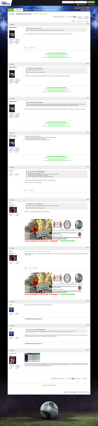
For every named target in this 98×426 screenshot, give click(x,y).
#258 (88, 300)
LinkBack (73, 21)
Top (88, 392)
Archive (65, 392)
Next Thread (53, 385)
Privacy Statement (72, 392)
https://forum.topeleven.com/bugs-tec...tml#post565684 (37, 251)
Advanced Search (85, 10)
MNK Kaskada (31, 267)
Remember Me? (82, 4)
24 (70, 16)
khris (30, 190)
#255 (88, 166)
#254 (88, 132)
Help (89, 4)
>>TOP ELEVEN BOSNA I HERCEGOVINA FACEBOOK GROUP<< (57, 57)
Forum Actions (36, 9)
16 (68, 16)
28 (78, 16)
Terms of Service (82, 392)
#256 (88, 199)
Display (86, 21)
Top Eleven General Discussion (24, 14)
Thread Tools (80, 21)
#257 (88, 247)
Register (93, 4)
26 (74, 16)
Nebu (30, 47)
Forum (10, 9)
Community (28, 9)
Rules (55, 9)
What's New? (18, 9)
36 (81, 16)
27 (76, 16)
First (62, 16)
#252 (88, 63)
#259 (88, 325)
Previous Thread (46, 385)
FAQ (51, 9)
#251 (88, 23)
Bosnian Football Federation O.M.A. (56, 56)
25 (72, 16)
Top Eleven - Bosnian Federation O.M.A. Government (56, 54)
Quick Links (45, 9)
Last (86, 16)
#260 (88, 349)
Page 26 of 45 (57, 16)
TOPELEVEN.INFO (67, 241)
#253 (88, 97)
